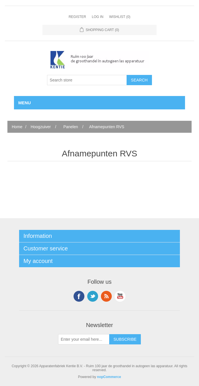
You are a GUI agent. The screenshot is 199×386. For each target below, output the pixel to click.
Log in (97, 17)
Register (77, 17)
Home (17, 126)
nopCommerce (109, 377)
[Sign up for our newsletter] (83, 339)
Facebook (79, 296)
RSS (106, 296)
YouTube (120, 296)
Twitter (92, 296)
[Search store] (87, 80)
